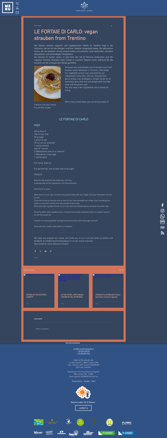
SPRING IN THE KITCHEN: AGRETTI (36, 296)
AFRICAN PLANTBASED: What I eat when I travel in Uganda (108, 296)
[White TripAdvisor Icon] (162, 227)
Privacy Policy (77, 381)
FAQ (93, 381)
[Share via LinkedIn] (46, 251)
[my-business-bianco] (162, 221)
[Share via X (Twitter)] (40, 251)
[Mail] (17, 12)
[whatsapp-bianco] (162, 216)
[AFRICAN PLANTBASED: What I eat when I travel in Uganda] (108, 282)
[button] (7, 7)
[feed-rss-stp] (162, 233)
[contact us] (83, 408)
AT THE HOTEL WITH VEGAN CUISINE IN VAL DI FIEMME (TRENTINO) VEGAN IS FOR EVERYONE (72, 296)
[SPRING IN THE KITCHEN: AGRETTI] (39, 282)
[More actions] (111, 25)
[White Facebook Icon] (162, 205)
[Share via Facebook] (35, 251)
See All (121, 270)
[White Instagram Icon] (162, 210)
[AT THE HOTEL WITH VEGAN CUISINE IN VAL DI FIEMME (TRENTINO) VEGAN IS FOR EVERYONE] (73, 282)
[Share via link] (51, 251)
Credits (87, 381)
